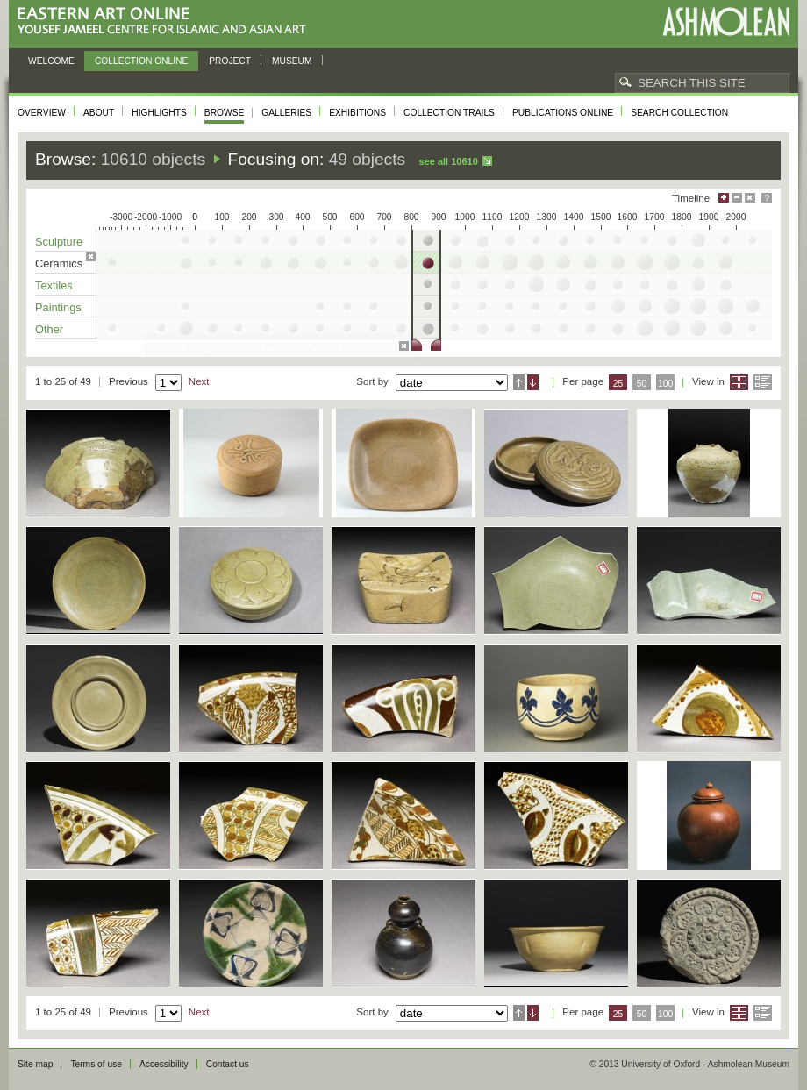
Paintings (58, 307)
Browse (224, 113)
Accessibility (164, 1064)
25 (618, 383)
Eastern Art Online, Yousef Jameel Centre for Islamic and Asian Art (166, 21)
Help (766, 198)
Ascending (519, 382)
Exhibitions (357, 113)
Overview (42, 113)
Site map (35, 1064)
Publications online (562, 113)
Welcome (51, 61)
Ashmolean (725, 21)
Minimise (737, 198)
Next (199, 381)
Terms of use (96, 1064)
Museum (292, 61)
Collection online (141, 61)
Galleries (286, 113)
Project (230, 61)
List (762, 382)
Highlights (159, 113)
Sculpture (58, 241)
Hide (750, 198)
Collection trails (449, 113)
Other (49, 329)
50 (642, 383)
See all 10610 (447, 161)
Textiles (54, 285)
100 (665, 383)
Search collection (679, 113)
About (98, 113)
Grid (739, 382)
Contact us (227, 1064)
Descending (533, 382)
